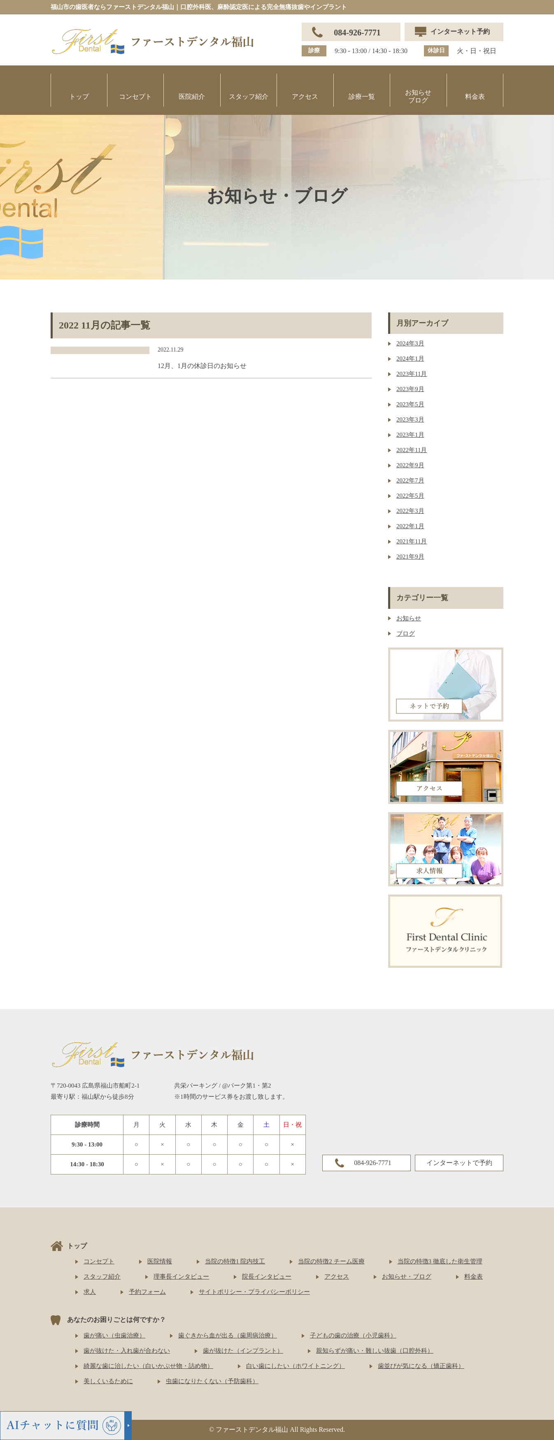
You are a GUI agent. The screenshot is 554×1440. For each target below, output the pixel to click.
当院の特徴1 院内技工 (235, 1261)
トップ (79, 96)
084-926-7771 (357, 32)
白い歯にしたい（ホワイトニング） (295, 1366)
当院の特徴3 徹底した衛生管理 (440, 1261)
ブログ (405, 633)
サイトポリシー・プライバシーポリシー (254, 1292)
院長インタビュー (266, 1276)
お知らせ (408, 618)
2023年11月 (411, 373)
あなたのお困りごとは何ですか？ (116, 1319)
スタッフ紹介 (248, 96)
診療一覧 (362, 96)
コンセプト (135, 96)
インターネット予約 (460, 31)
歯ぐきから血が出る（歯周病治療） (227, 1335)
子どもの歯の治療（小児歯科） (353, 1335)
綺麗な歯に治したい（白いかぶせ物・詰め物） (148, 1366)
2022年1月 (410, 526)
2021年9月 (410, 556)
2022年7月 (410, 480)
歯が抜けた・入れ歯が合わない (127, 1350)
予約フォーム (147, 1292)
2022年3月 (410, 511)
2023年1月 (410, 434)
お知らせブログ (418, 96)
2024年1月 (410, 358)
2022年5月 (410, 495)
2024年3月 (410, 343)
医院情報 (159, 1261)
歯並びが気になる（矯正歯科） (421, 1366)
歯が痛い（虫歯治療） (114, 1335)
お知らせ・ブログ (406, 1276)
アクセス (305, 96)
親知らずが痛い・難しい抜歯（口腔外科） (374, 1350)
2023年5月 (410, 404)
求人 (90, 1292)
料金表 (475, 96)
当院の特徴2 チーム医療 (331, 1261)
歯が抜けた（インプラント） (243, 1350)
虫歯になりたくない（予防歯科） (212, 1381)
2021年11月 (411, 541)
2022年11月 (411, 450)
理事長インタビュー (181, 1276)
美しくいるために (108, 1381)
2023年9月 (410, 389)
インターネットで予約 (459, 1162)
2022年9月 (410, 465)
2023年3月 (410, 419)
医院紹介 (192, 96)
